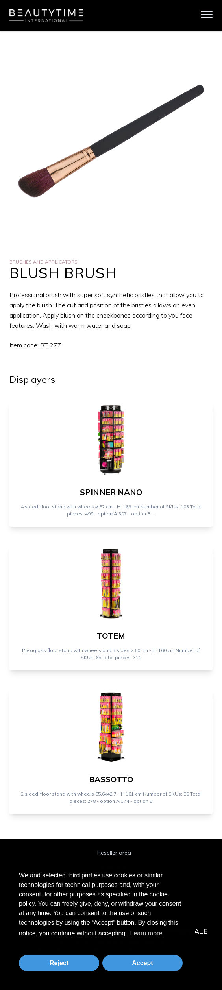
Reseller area (114, 852)
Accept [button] (142, 963)
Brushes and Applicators (43, 262)
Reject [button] (59, 963)
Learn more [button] (146, 933)
